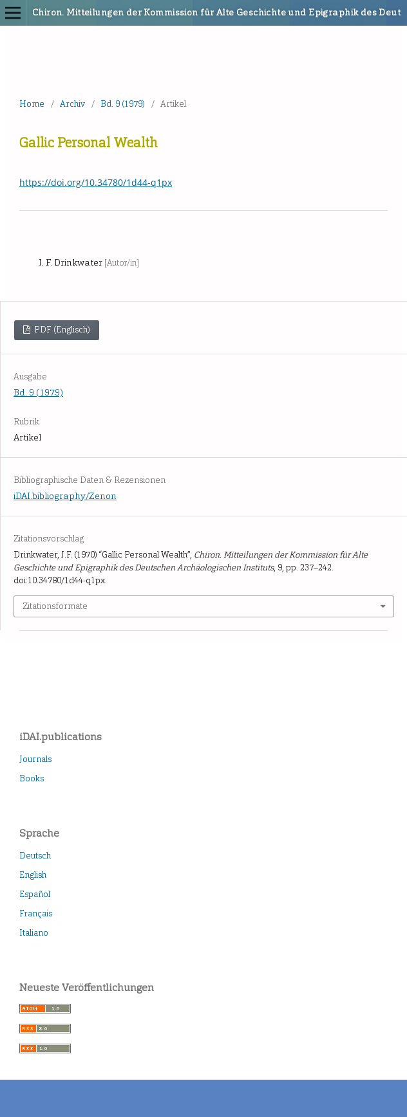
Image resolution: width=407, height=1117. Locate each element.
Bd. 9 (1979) (122, 103)
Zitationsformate (55, 606)
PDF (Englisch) (61, 329)
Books (31, 778)
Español (34, 894)
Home (31, 103)
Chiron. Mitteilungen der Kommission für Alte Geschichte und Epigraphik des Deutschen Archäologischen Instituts (161, 12)
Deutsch (35, 855)
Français (35, 913)
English (32, 874)
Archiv (72, 103)
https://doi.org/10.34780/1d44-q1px (95, 182)
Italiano (33, 932)
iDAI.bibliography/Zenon (65, 496)
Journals (35, 759)
